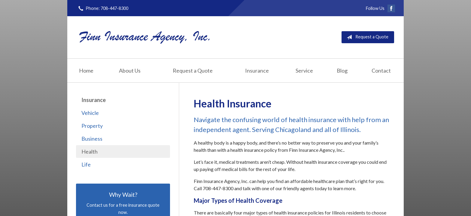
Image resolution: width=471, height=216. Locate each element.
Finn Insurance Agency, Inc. (144, 37)
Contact (381, 70)
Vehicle (90, 113)
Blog (342, 70)
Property (92, 125)
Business (91, 138)
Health (89, 151)
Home (86, 70)
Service (304, 70)
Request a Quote (366, 37)
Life (86, 164)
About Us (130, 70)
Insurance (257, 70)
